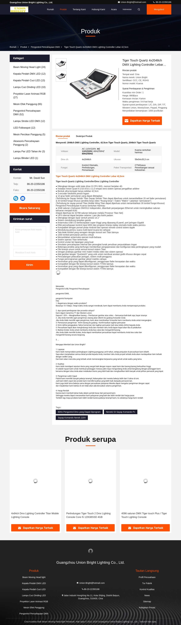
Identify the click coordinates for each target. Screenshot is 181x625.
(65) (27, 104)
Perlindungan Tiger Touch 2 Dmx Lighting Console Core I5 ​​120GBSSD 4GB (88, 515)
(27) (29, 96)
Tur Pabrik (147, 583)
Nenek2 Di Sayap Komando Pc (120, 412)
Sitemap (147, 601)
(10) (29, 87)
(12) (29, 73)
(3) (29, 151)
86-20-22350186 (162, 2)
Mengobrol (159, 9)
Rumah (50, 9)
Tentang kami (79, 9)
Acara (114, 9)
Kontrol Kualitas (147, 589)
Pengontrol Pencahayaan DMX (45, 47)
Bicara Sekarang (29, 208)
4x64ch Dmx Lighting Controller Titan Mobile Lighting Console (35, 515)
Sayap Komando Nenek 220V (72, 417)
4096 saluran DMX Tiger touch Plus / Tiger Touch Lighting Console (144, 515)
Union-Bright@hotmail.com (132, 2)
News (147, 595)
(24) (29, 67)
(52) (27, 113)
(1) (25, 158)
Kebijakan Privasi (147, 607)
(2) (26, 143)
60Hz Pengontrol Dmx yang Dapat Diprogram (79, 412)
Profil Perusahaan (147, 577)
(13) (29, 80)
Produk (63, 9)
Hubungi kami (98, 9)
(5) (29, 134)
